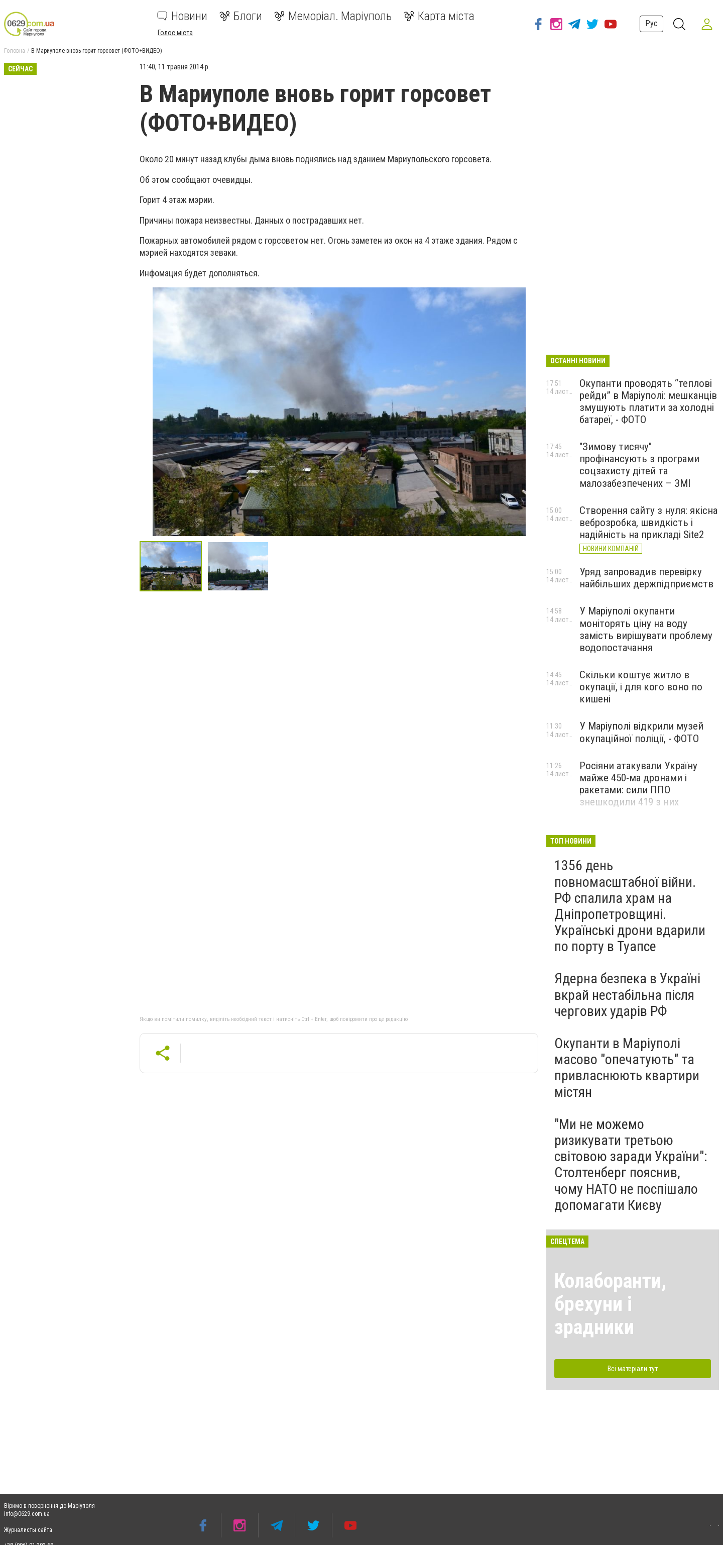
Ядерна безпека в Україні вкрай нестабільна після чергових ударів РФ (627, 994)
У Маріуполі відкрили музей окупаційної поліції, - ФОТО (641, 732)
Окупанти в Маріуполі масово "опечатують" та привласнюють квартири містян (626, 1067)
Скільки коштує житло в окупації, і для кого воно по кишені (640, 687)
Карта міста (439, 16)
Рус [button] (651, 23)
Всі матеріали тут (633, 1369)
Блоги (240, 16)
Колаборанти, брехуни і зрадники (610, 1304)
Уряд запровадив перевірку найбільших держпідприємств (646, 578)
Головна (14, 50)
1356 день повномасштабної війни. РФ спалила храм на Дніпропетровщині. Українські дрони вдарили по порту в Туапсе (629, 906)
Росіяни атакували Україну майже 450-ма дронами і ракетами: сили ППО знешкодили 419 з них (638, 784)
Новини (182, 16)
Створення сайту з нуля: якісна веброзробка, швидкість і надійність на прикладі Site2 (648, 522)
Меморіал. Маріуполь (333, 16)
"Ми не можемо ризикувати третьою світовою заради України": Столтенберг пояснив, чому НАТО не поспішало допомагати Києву (630, 1164)
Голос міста (175, 33)
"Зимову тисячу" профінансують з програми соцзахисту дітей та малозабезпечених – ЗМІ (639, 465)
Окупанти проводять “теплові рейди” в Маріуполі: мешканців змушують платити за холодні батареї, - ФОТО (648, 401)
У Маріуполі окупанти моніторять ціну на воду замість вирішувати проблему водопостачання (645, 629)
